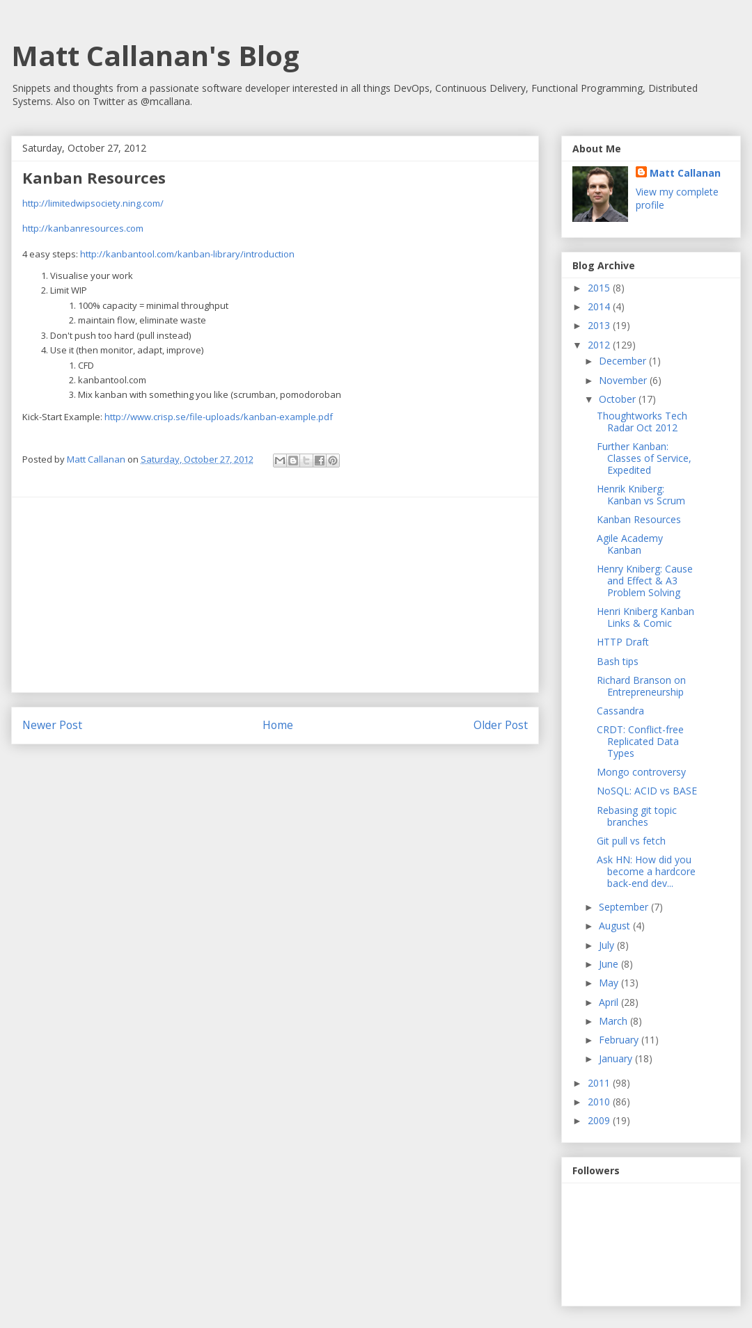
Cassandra (620, 710)
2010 (600, 1101)
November (624, 380)
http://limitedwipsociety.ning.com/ (93, 203)
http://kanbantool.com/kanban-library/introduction (187, 254)
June (610, 963)
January (617, 1058)
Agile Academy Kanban (630, 544)
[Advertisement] (275, 595)
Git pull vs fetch (631, 840)
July (608, 945)
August (616, 925)
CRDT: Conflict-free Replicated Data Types (640, 741)
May (610, 982)
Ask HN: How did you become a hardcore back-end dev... (646, 871)
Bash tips (618, 661)
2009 (600, 1120)
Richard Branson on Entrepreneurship (641, 685)
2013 (600, 325)
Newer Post (52, 725)
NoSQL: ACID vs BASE (647, 790)
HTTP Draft (623, 641)
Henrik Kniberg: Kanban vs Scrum (641, 494)
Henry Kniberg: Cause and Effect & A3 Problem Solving (645, 580)
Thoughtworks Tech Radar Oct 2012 (642, 421)
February (620, 1039)
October (619, 399)
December (624, 360)
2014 (600, 306)
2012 (600, 344)
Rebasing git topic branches (637, 816)
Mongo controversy (641, 771)
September (625, 906)
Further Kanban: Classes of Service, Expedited (644, 458)
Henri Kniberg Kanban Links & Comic (645, 617)
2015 (600, 287)
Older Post (500, 725)
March (614, 1020)
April (610, 1002)
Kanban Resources (639, 519)
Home (278, 725)
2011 (600, 1082)
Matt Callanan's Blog (155, 55)
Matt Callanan (685, 172)
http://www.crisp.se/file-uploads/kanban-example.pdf (218, 416)
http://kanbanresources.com (82, 228)
